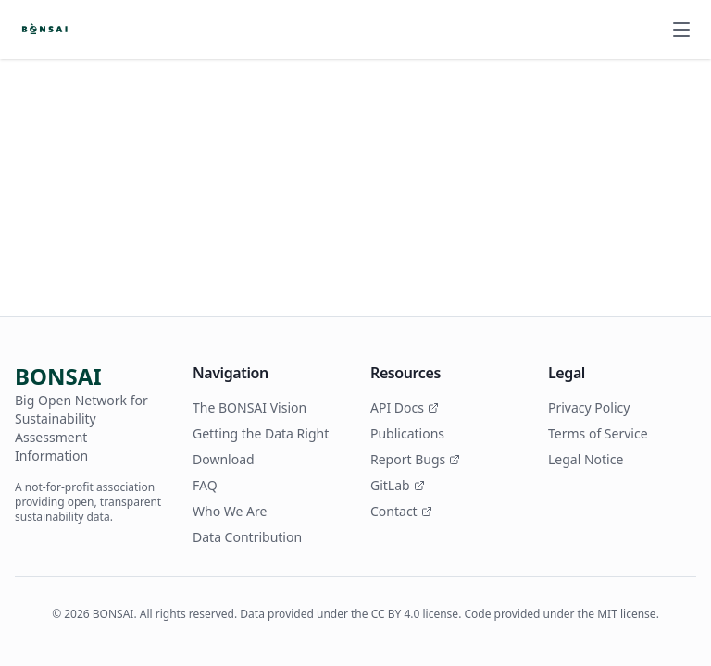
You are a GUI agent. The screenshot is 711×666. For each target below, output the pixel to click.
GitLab (397, 485)
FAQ (205, 485)
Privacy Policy (589, 407)
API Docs (404, 407)
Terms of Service (598, 433)
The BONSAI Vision (249, 407)
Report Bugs (415, 459)
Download (224, 459)
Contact (401, 511)
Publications (407, 433)
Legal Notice (585, 459)
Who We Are (230, 511)
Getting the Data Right (261, 433)
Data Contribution (247, 537)
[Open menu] (681, 29)
